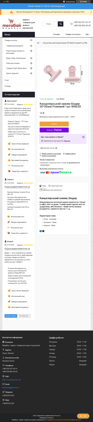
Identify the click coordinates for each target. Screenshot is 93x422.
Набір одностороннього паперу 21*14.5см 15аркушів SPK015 (19, 134)
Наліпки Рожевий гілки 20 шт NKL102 (18, 208)
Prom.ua (57, 415)
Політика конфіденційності (72, 420)
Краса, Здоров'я (12, 73)
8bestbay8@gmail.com (10, 388)
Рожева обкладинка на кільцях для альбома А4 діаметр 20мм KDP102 (17, 270)
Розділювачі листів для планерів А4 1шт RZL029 (17, 282)
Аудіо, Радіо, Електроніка (16, 58)
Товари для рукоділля (14, 46)
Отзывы (8, 86)
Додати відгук (10, 316)
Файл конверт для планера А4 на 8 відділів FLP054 (19, 277)
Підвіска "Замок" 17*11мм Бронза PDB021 (18, 123)
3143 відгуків (70, 1)
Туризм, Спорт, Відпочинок (16, 68)
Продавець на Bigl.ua (47, 418)
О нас (7, 80)
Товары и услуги (11, 40)
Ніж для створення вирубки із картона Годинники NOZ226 (19, 128)
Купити (54, 124)
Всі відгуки (24, 316)
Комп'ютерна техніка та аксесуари (15, 52)
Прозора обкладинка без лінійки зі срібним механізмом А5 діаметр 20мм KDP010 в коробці (18, 200)
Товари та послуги (73, 34)
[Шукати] (60, 23)
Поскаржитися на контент (53, 420)
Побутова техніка (12, 63)
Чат (83, 416)
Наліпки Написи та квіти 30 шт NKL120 (18, 193)
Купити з (54, 130)
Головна (56, 34)
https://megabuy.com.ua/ (11, 380)
